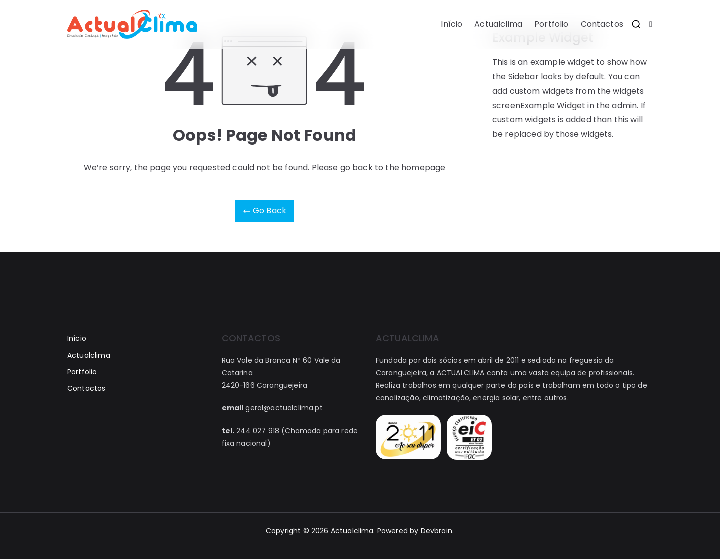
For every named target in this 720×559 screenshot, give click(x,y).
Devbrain (436, 531)
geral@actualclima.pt (284, 408)
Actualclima (498, 24)
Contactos (602, 24)
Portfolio (551, 24)
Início (451, 24)
